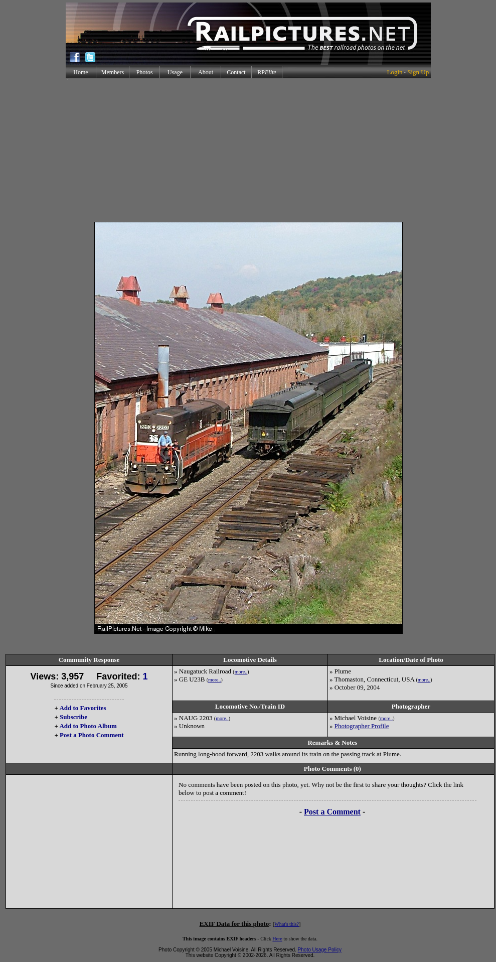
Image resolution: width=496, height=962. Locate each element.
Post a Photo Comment (91, 735)
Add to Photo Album (88, 726)
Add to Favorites (82, 708)
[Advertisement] (248, 150)
